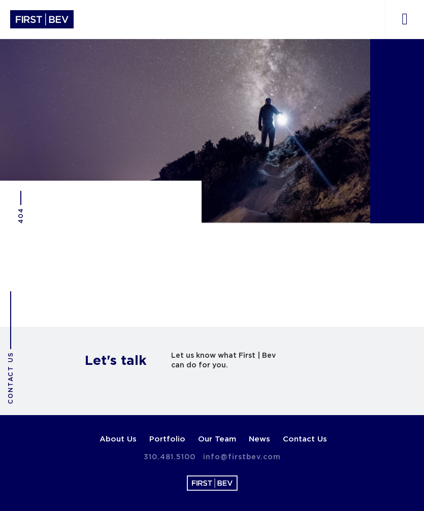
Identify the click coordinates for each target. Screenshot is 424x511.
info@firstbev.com (242, 457)
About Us (118, 439)
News (259, 439)
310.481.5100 (169, 457)
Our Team (217, 439)
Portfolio (167, 439)
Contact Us (305, 439)
